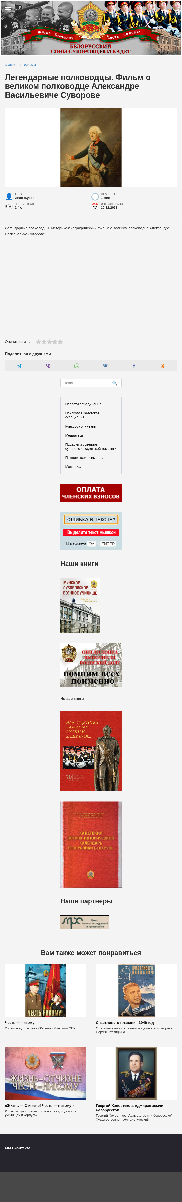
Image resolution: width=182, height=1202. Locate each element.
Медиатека (74, 435)
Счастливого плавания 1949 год (125, 1022)
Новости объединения (83, 404)
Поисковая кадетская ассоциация (82, 415)
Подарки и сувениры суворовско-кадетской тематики (90, 447)
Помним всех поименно (84, 458)
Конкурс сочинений (80, 426)
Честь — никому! (20, 1022)
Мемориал (73, 467)
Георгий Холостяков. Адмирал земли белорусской (129, 1107)
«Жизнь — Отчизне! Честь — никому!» (40, 1105)
